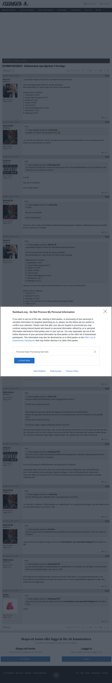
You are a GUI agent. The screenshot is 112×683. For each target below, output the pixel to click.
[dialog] (56, 341)
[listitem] (56, 351)
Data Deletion (39, 371)
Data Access (55, 371)
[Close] (106, 312)
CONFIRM (28, 360)
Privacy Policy (72, 371)
